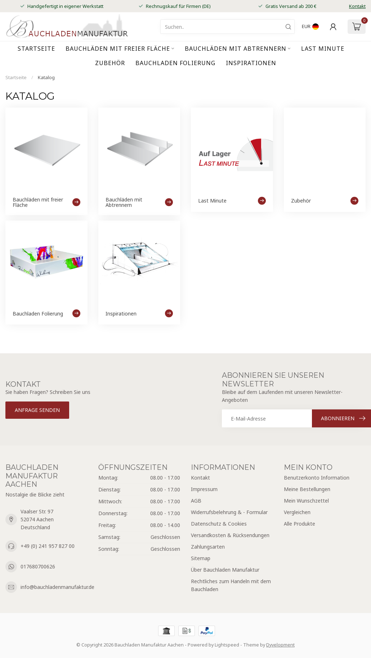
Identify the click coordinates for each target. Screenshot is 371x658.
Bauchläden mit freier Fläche (118, 49)
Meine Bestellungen (307, 489)
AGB (196, 500)
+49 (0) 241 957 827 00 (48, 546)
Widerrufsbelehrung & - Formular (229, 512)
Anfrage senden (37, 410)
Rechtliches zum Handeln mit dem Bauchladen (231, 585)
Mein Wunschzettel (306, 500)
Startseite (36, 49)
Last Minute (322, 49)
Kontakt (357, 6)
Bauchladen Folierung (175, 63)
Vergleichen (297, 512)
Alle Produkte (299, 523)
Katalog (46, 77)
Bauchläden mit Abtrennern (235, 49)
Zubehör (110, 63)
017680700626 (38, 566)
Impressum (204, 489)
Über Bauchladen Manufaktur (225, 569)
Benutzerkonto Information (316, 477)
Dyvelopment (280, 645)
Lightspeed (227, 645)
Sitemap (200, 558)
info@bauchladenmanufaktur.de (57, 587)
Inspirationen (251, 63)
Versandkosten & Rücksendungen (230, 535)
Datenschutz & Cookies (219, 523)
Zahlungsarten (208, 546)
